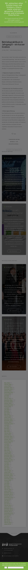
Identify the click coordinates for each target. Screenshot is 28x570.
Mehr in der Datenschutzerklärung (15, 567)
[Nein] (26, 566)
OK (5, 567)
